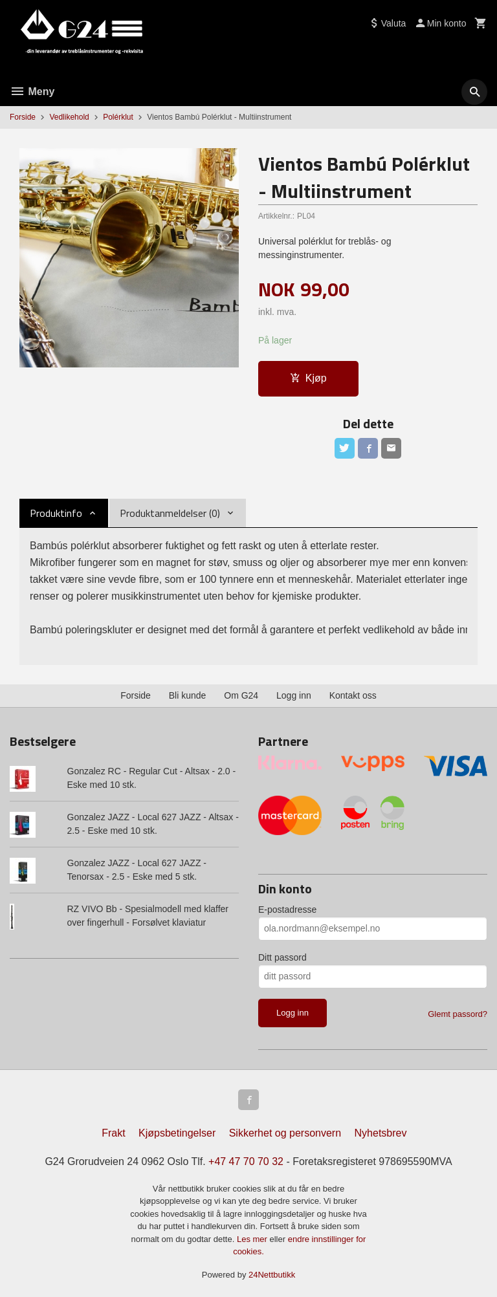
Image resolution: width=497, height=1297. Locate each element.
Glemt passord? (457, 1010)
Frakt (113, 1129)
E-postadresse (287, 905)
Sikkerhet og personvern (285, 1129)
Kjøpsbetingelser (176, 1129)
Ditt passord (282, 953)
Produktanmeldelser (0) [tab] (170, 513)
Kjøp (308, 378)
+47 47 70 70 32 (245, 1158)
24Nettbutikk (271, 1271)
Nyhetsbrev (381, 1129)
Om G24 (241, 691)
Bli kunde (187, 691)
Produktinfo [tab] (56, 513)
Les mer (253, 1236)
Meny (32, 91)
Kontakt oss (353, 691)
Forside (23, 117)
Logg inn (293, 691)
